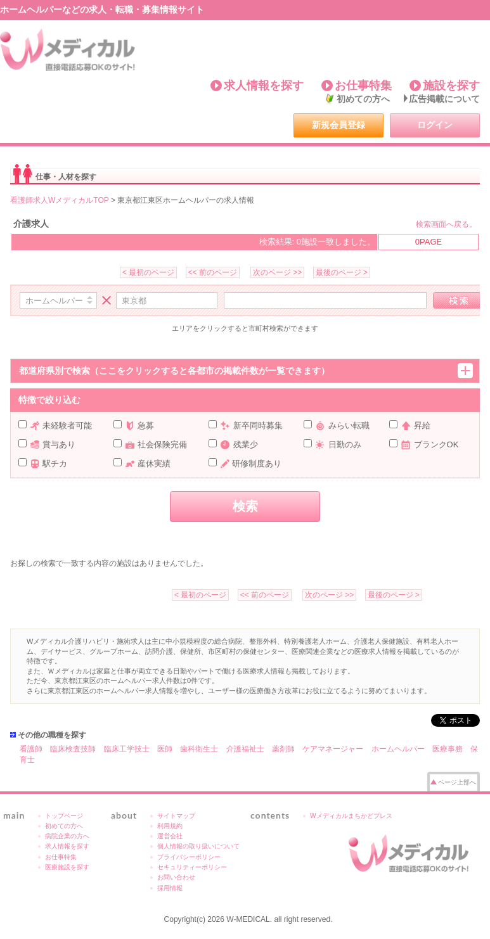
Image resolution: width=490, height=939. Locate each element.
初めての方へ (363, 99)
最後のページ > (342, 272)
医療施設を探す (67, 867)
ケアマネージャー (332, 748)
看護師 (31, 748)
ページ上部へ (457, 782)
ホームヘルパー (398, 748)
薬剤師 (283, 748)
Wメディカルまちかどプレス (351, 815)
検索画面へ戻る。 (446, 224)
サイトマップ (176, 815)
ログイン (435, 125)
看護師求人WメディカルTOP (59, 200)
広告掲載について (444, 99)
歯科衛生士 (199, 748)
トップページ (64, 815)
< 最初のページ (148, 272)
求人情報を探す (264, 85)
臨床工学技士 (127, 748)
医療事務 (447, 748)
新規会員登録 (338, 125)
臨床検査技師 (73, 748)
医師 (164, 748)
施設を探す (451, 85)
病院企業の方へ (67, 836)
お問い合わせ (176, 877)
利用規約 (170, 825)
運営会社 (170, 836)
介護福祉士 (245, 748)
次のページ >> (277, 272)
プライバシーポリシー (189, 856)
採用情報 (170, 888)
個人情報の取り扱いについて (198, 846)
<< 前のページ (212, 272)
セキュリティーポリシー (192, 867)
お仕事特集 (363, 85)
